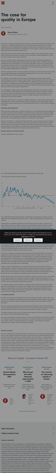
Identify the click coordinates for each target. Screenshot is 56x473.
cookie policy (24, 236)
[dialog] (28, 236)
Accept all (17, 240)
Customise (38, 240)
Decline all (28, 240)
